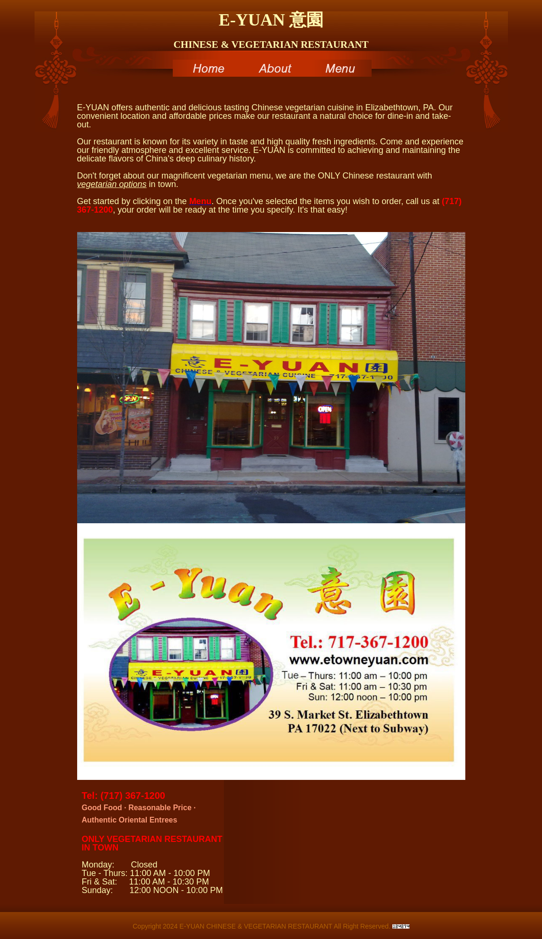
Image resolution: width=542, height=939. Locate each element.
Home (206, 68)
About (272, 68)
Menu (338, 68)
